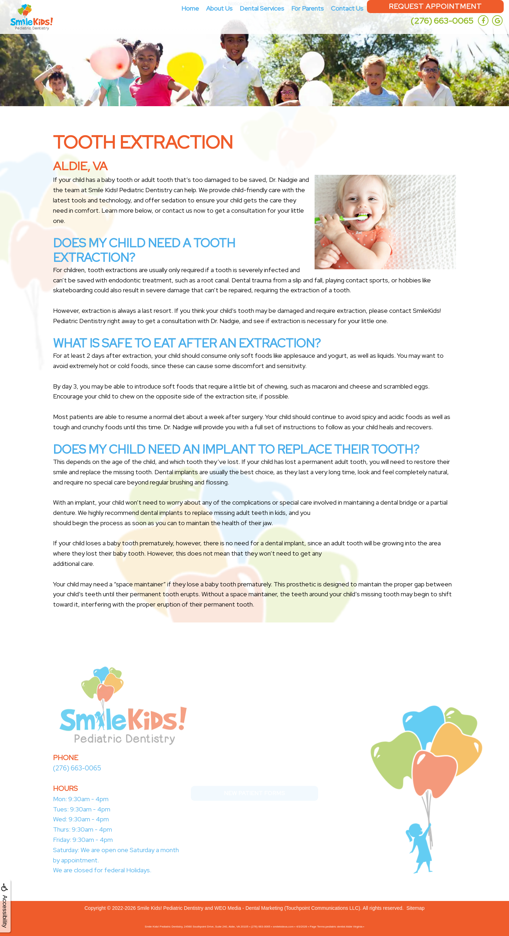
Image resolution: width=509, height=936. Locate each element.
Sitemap (415, 908)
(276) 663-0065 (441, 20)
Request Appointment (435, 6)
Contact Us (347, 8)
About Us (219, 8)
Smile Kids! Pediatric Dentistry (170, 908)
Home (190, 8)
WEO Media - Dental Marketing (249, 908)
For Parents (307, 8)
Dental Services (262, 8)
